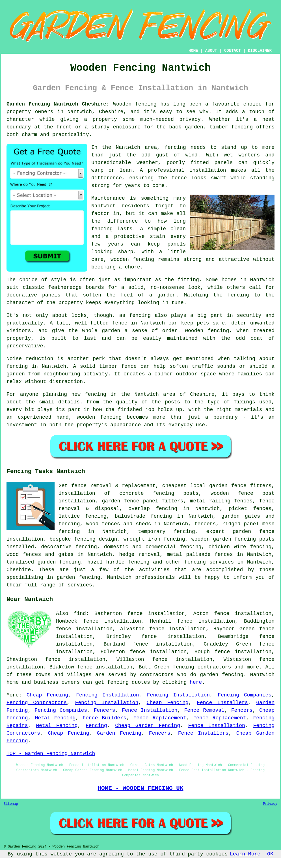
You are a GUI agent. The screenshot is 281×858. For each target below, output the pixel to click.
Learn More (245, 854)
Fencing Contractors (37, 703)
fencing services (209, 562)
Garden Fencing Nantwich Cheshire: (58, 104)
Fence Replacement (159, 718)
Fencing (96, 725)
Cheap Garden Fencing (147, 725)
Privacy (270, 804)
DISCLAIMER (260, 50)
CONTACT (232, 50)
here (196, 682)
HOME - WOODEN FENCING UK (140, 788)
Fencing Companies (244, 695)
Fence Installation (150, 710)
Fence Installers (222, 703)
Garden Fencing (119, 733)
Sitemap (11, 804)
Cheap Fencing (47, 695)
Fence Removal (204, 710)
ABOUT (211, 50)
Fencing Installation (107, 695)
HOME (193, 50)
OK (270, 854)
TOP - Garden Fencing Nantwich (51, 753)
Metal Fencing (55, 718)
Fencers (104, 710)
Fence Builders (104, 718)
